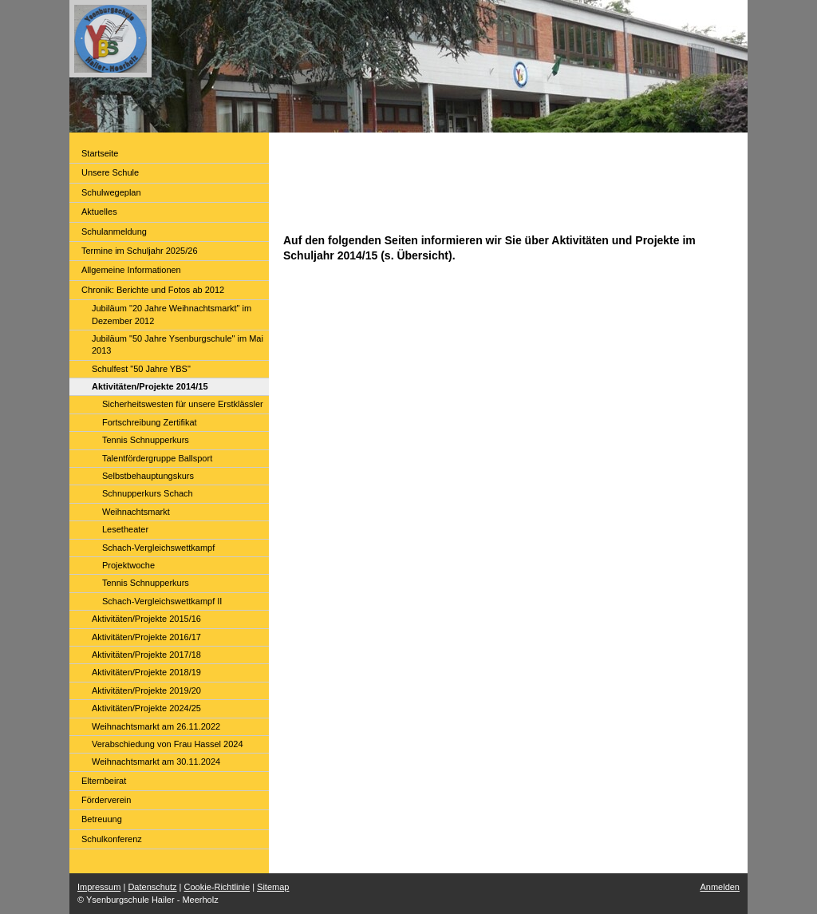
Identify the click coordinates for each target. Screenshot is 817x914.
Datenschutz (152, 887)
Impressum (98, 887)
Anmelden (720, 887)
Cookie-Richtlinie (217, 887)
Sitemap (273, 887)
